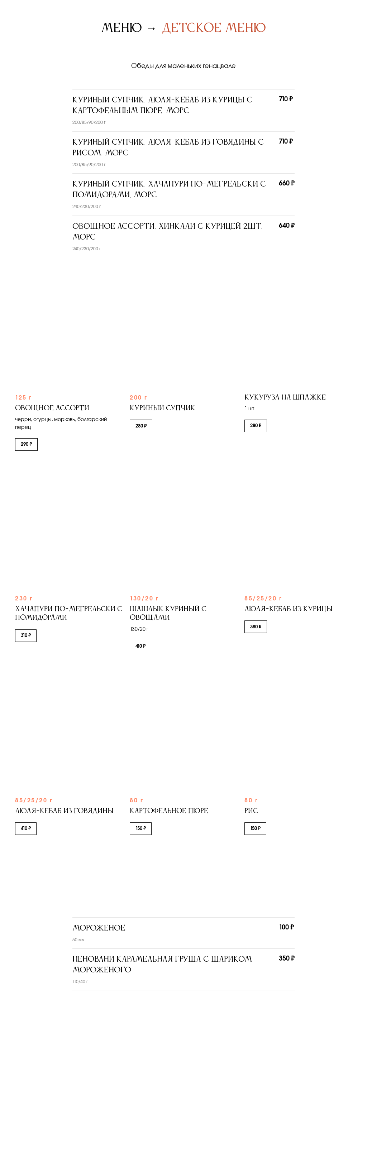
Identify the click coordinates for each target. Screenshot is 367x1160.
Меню (121, 28)
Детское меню (214, 28)
